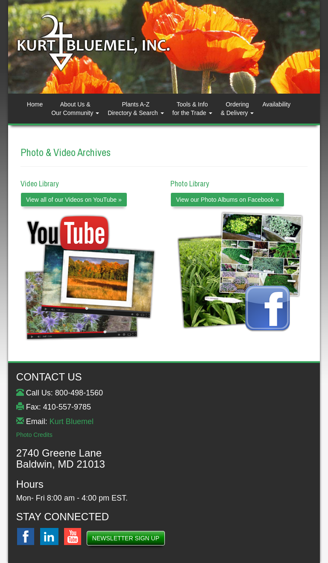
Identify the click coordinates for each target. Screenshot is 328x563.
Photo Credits (34, 434)
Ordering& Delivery (237, 108)
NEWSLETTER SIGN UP (125, 538)
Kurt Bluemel (72, 421)
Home (35, 104)
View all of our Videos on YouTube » (74, 199)
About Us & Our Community (75, 108)
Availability (276, 104)
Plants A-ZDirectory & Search (136, 108)
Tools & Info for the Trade (192, 108)
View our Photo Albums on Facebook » (227, 199)
